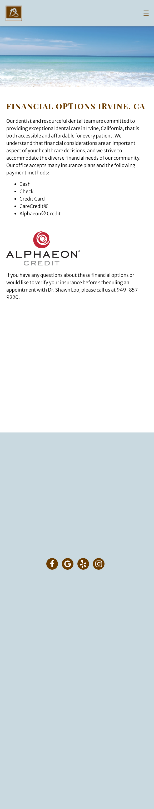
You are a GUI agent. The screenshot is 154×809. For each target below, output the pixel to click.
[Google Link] (67, 564)
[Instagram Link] (99, 564)
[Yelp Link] (83, 564)
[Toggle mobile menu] (146, 13)
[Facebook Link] (52, 564)
